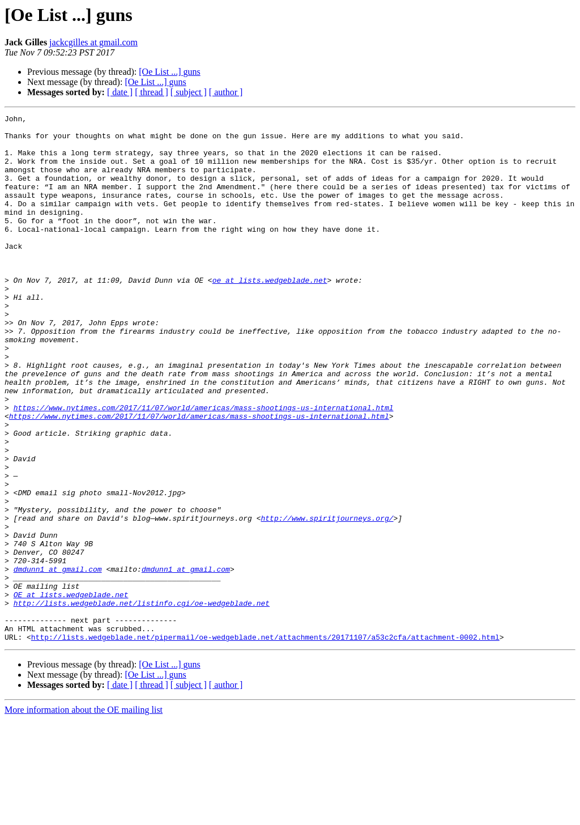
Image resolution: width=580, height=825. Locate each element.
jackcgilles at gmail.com (93, 42)
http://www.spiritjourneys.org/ (327, 599)
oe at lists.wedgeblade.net (269, 314)
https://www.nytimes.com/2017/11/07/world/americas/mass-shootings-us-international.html (204, 467)
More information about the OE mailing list (84, 815)
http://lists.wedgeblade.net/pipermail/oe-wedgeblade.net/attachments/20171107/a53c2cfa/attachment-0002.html (265, 742)
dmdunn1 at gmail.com (58, 661)
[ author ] (226, 92)
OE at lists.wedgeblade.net (71, 691)
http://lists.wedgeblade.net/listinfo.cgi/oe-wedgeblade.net (142, 701)
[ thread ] (151, 92)
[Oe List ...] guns (169, 71)
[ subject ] (188, 92)
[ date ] (120, 92)
